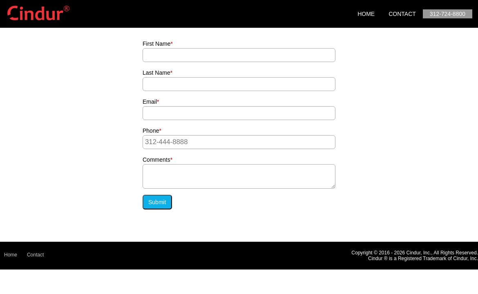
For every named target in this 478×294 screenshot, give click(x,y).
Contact (402, 14)
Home (366, 14)
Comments (157, 159)
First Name (158, 43)
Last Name (157, 72)
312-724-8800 (447, 14)
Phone (152, 130)
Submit (157, 202)
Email (151, 101)
